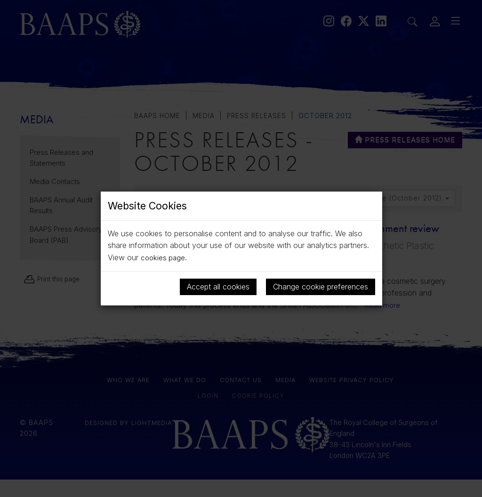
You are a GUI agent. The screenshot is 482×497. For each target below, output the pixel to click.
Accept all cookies (218, 286)
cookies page (164, 257)
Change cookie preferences (320, 286)
